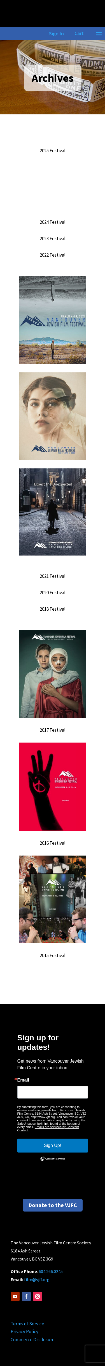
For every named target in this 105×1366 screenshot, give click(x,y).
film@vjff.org (37, 1279)
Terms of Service (27, 1324)
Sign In (55, 33)
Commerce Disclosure (33, 1339)
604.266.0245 (51, 1271)
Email (23, 1080)
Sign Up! (52, 1145)
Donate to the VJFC (52, 1205)
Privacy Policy (24, 1331)
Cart (79, 33)
